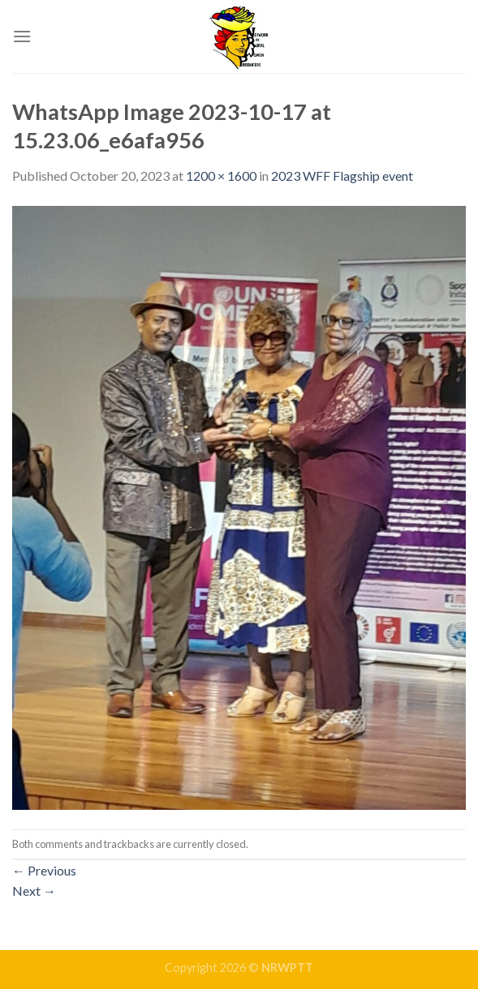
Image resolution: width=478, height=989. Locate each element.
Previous (44, 870)
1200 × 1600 (221, 175)
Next (34, 890)
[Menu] (22, 36)
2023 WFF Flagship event (342, 175)
